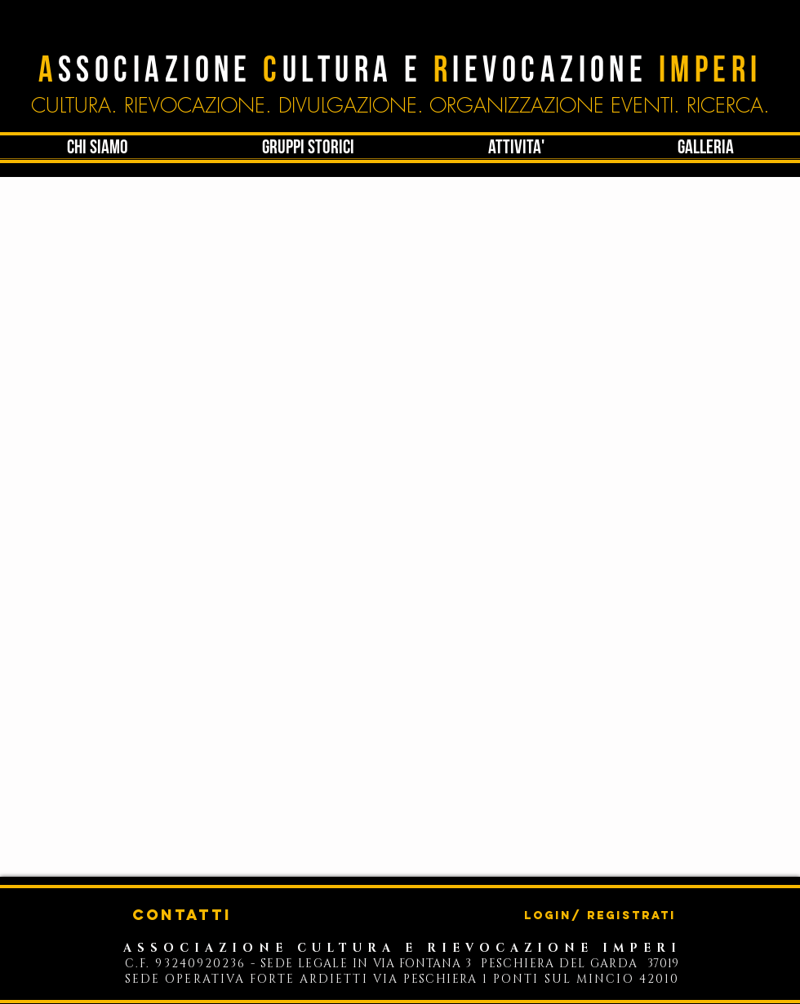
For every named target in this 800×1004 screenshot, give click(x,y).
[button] (516, 147)
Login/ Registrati (600, 915)
